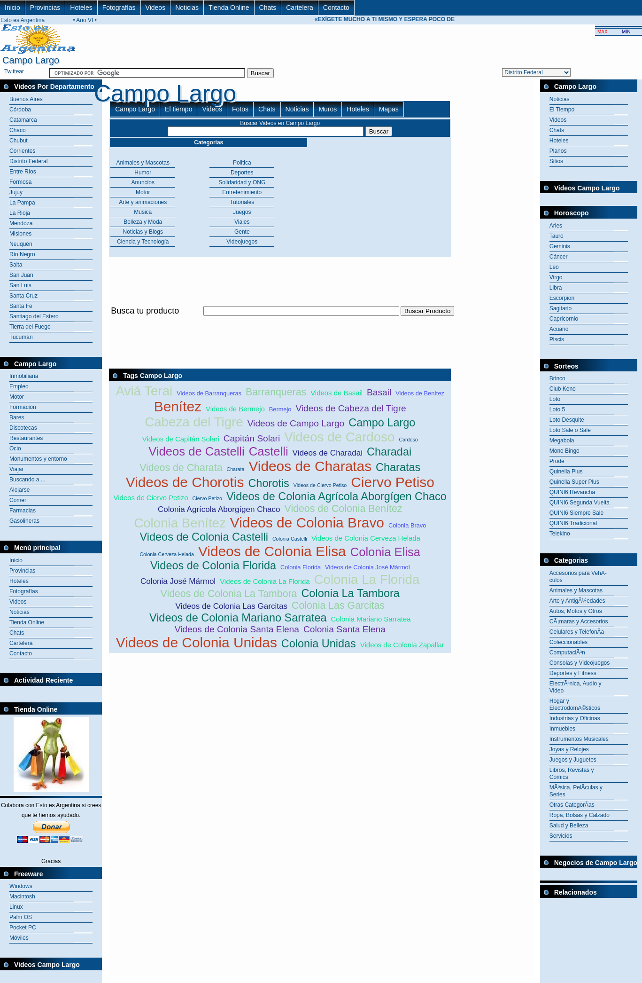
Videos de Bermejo (235, 409)
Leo (554, 267)
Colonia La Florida (366, 579)
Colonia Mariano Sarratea (371, 619)
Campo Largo (135, 109)
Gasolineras (24, 521)
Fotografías (119, 7)
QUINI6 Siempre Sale (576, 513)
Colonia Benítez (180, 523)
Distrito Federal (28, 161)
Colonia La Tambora (350, 593)
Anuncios (143, 182)
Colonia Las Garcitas (338, 605)
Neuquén (20, 244)
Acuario (559, 329)
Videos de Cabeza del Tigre (350, 408)
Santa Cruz (23, 295)
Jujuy (16, 192)
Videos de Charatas (309, 466)
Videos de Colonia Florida (213, 565)
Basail (379, 392)
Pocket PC (22, 927)
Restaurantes (26, 438)
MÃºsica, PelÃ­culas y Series (576, 791)
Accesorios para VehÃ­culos (578, 576)
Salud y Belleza (568, 825)
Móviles (19, 938)
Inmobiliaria (23, 376)
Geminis (559, 246)
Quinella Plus (566, 471)
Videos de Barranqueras (209, 393)
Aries (555, 225)
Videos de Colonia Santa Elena (237, 629)
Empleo (19, 386)
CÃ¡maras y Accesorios (578, 621)
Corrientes (22, 151)
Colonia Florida (300, 567)
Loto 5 (557, 409)
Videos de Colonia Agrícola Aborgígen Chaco (336, 496)
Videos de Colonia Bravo (307, 522)
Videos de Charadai (328, 452)
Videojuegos (241, 241)
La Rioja (19, 213)
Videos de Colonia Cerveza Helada (365, 538)
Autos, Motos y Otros (575, 611)
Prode (557, 461)
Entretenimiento (242, 192)
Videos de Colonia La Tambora (229, 593)
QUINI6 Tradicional (573, 523)
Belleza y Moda (143, 222)
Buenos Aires (26, 99)
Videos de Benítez (419, 393)
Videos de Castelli (196, 451)
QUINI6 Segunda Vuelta (579, 502)
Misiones (20, 233)
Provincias (45, 7)
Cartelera (299, 7)
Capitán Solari (252, 438)
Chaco (17, 130)
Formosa (20, 182)
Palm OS (20, 917)
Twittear (14, 71)
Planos (558, 151)
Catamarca (23, 120)
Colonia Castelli (289, 539)
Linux (16, 907)
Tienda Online (229, 7)
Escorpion (561, 298)
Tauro (556, 236)
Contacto (336, 7)
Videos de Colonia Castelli (204, 537)
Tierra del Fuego (30, 326)
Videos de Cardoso (339, 437)
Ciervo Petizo (207, 498)
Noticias (187, 7)
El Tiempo (561, 109)
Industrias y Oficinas (574, 718)
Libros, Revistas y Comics (571, 773)
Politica (242, 162)
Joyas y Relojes (569, 749)
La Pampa (22, 202)
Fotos (240, 109)
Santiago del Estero (34, 316)
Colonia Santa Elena (344, 629)
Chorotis (268, 483)
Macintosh (22, 896)
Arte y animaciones (143, 202)
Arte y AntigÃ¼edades (577, 601)
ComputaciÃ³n (567, 652)
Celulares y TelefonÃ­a (576, 632)
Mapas (389, 109)
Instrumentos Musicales (579, 739)
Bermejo (280, 409)
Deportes (242, 172)
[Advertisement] (280, 321)
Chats (268, 7)
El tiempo (178, 109)
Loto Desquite (566, 420)
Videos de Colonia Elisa (272, 551)
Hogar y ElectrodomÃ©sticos (574, 704)
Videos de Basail (336, 393)
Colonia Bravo (407, 525)
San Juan (21, 275)
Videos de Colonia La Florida (264, 581)
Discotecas (23, 428)
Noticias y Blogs (143, 231)
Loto (554, 399)
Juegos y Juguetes (572, 759)
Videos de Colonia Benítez (343, 508)
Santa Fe (20, 306)
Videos (156, 7)
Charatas (398, 467)
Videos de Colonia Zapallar (402, 645)
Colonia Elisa (385, 551)
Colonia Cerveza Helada (166, 554)
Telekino (559, 533)
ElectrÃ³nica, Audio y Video (575, 687)
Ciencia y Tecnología (143, 241)
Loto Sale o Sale (570, 430)
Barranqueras (276, 392)
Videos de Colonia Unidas (196, 642)
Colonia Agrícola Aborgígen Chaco (219, 509)
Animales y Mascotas (143, 162)
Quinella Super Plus (574, 482)
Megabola (561, 440)
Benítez (177, 406)
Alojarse (19, 490)
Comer (17, 500)
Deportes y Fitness (572, 673)
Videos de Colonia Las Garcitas (231, 606)
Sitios (556, 161)
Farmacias (22, 510)
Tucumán (21, 337)
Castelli (268, 451)
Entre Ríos (22, 171)
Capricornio (563, 318)
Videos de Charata (180, 467)
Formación (22, 407)
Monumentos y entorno (38, 459)
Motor (16, 396)
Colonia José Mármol (178, 581)
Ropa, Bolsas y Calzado (579, 815)
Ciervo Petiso (392, 482)
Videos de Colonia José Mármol (367, 567)
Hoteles (81, 7)
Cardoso (408, 439)
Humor (142, 172)
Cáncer (558, 256)
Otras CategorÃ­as (572, 805)
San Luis (20, 285)
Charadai (389, 452)
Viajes (241, 222)
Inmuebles (562, 728)
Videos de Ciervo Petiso (320, 485)
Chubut (18, 140)
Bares (16, 417)
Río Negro (22, 254)
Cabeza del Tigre (194, 422)
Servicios (560, 836)
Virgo (556, 277)
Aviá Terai (144, 391)
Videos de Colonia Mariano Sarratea (238, 618)
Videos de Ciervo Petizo (151, 498)
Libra (555, 287)
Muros (327, 109)
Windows (20, 886)
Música (143, 212)
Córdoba (20, 109)
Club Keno (562, 388)
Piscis (556, 339)
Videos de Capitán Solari (180, 439)
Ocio (15, 448)
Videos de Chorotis (185, 482)
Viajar (16, 469)
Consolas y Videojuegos (579, 663)
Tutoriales (242, 202)
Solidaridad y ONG (241, 182)
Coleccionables (568, 642)
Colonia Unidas (318, 643)
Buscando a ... (27, 479)
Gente (242, 231)
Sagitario (560, 308)
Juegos (242, 212)
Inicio (12, 7)
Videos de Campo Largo (296, 423)
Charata (235, 469)
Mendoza (20, 223)
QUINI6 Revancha (572, 492)
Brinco (557, 378)
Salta (15, 264)
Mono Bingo (564, 451)
